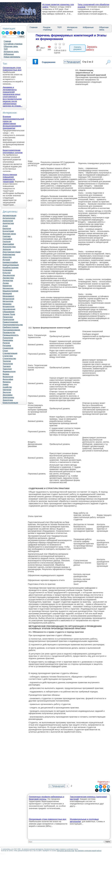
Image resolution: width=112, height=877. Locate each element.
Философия (8, 379)
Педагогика (8, 317)
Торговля (7, 366)
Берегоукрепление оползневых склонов (12, 151)
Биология (7, 228)
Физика (6, 374)
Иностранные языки (11, 252)
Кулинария (7, 270)
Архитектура (8, 223)
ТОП (6, 49)
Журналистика (9, 247)
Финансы (7, 382)
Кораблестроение (10, 267)
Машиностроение (10, 291)
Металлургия (8, 299)
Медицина (7, 293)
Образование (9, 312)
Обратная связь (11, 46)
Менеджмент (8, 296)
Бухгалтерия (8, 231)
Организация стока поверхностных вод (12, 68)
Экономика (7, 395)
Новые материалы (12, 57)
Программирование (11, 330)
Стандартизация (10, 353)
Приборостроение (11, 327)
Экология (7, 392)
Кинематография (10, 262)
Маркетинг (7, 286)
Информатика (9, 254)
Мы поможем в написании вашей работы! (88, 850)
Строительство (9, 358)
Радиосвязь (8, 340)
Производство (9, 332)
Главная (7, 41)
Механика (7, 304)
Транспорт (7, 369)
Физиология (8, 377)
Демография (8, 244)
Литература (8, 280)
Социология (8, 348)
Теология (7, 361)
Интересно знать (11, 51)
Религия (6, 343)
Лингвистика (8, 278)
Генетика (7, 236)
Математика (8, 288)
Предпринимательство (13, 325)
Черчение (7, 390)
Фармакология (9, 371)
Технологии (8, 364)
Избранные (9, 54)
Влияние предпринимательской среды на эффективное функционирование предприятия (13, 122)
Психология (8, 338)
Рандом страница (47, 28)
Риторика (7, 345)
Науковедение (9, 309)
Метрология (8, 301)
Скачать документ (77, 48)
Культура (7, 273)
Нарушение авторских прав (65, 850)
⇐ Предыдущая (72, 62)
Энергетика (8, 400)
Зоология (7, 249)
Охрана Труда (9, 314)
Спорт (5, 351)
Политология (8, 319)
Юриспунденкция (10, 403)
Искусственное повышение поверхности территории (10, 178)
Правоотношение (10, 322)
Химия (5, 384)
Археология (8, 221)
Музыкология (8, 306)
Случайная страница (13, 44)
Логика (6, 283)
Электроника (8, 397)
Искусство (7, 257)
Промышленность (11, 335)
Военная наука (9, 234)
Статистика (8, 356)
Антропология (9, 218)
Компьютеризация (11, 265)
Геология (7, 241)
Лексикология (9, 275)
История (6, 260)
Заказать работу (91, 48)
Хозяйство (7, 387)
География (7, 239)
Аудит (5, 226)
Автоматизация (9, 215)
